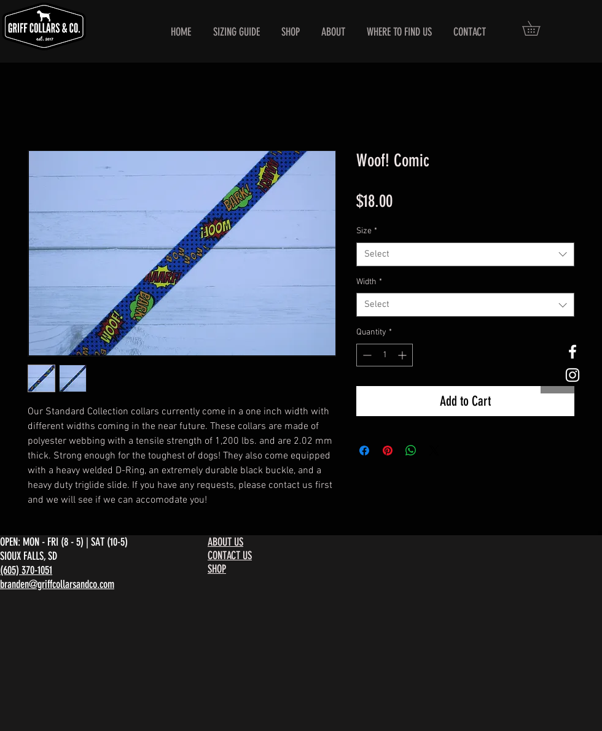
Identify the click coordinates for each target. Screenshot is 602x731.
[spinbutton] (384, 355)
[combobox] (465, 254)
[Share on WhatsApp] (411, 450)
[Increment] (403, 355)
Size (366, 231)
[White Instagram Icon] (572, 375)
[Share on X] (434, 450)
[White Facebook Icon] (572, 351)
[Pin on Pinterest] (387, 450)
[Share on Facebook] (364, 450)
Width (369, 282)
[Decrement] (365, 355)
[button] (538, 28)
